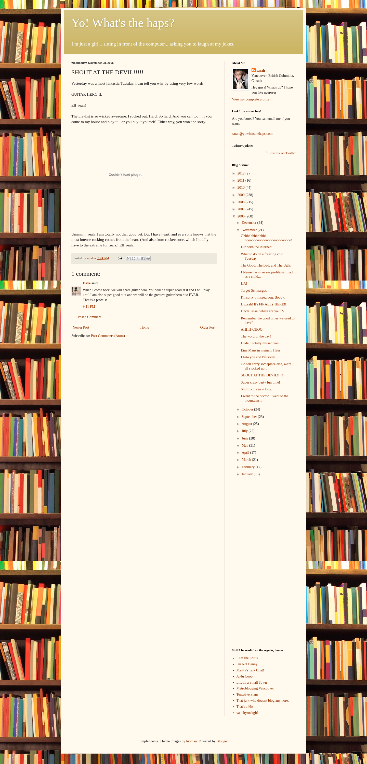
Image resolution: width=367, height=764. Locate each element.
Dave (86, 283)
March (247, 460)
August (247, 424)
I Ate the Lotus (247, 658)
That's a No (245, 707)
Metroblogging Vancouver (255, 688)
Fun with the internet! (256, 247)
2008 (242, 202)
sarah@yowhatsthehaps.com (252, 134)
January (248, 474)
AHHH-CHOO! (252, 329)
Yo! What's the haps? (122, 23)
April (246, 452)
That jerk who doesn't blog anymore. (263, 700)
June (245, 438)
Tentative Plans (247, 694)
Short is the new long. (256, 389)
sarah (90, 258)
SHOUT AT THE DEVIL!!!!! (262, 375)
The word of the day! (256, 336)
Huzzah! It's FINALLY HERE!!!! (265, 304)
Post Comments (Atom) (108, 336)
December (249, 223)
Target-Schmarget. (254, 290)
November (250, 230)
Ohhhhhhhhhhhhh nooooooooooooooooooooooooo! (266, 238)
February (248, 467)
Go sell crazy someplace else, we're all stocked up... (266, 366)
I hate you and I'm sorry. (258, 357)
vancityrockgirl (247, 713)
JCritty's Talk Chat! (250, 670)
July (245, 431)
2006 (242, 216)
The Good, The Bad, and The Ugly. (266, 265)
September (250, 417)
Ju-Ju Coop (245, 676)
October (248, 409)
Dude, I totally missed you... (261, 343)
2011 (241, 180)
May (245, 445)
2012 (242, 173)
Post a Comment (89, 317)
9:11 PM (89, 306)
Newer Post (81, 327)
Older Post (208, 327)
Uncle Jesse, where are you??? (262, 311)
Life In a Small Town (252, 682)
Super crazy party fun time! (260, 382)
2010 (242, 187)
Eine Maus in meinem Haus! (261, 350)
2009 (242, 195)
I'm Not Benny (247, 664)
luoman (191, 741)
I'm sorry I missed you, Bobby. (263, 297)
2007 (242, 209)
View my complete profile (250, 99)
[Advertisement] (247, 563)
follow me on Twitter (281, 153)
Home (144, 327)
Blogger (222, 741)
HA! (244, 283)
